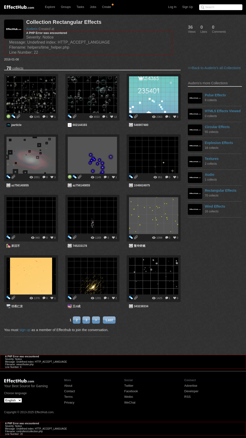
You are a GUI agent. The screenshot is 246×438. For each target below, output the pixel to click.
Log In (172, 7)
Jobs (93, 7)
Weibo (128, 397)
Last (109, 320)
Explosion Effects (219, 143)
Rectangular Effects (220, 190)
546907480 (141, 125)
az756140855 (20, 185)
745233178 (80, 246)
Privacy (69, 402)
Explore (50, 7)
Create (106, 7)
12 (115, 116)
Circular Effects (217, 127)
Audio (209, 175)
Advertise (190, 385)
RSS (187, 397)
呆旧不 (15, 246)
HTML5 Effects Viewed (222, 111)
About (68, 385)
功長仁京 (17, 306)
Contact (69, 391)
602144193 (80, 125)
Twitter (128, 385)
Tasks (80, 7)
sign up (24, 330)
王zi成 (76, 306)
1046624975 (142, 185)
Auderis (31, 29)
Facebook (131, 391)
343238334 (141, 306)
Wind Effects (215, 206)
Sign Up (187, 7)
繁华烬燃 (139, 246)
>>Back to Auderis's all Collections (214, 68)
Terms (68, 397)
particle (16, 125)
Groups (66, 7)
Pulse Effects (215, 95)
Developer (191, 391)
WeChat (129, 402)
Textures (211, 159)
